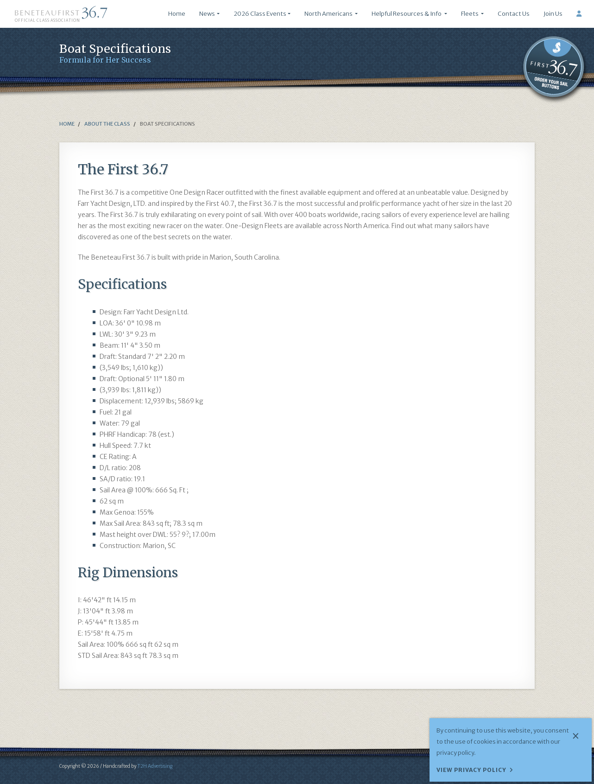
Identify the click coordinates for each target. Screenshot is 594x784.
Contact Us (514, 14)
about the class (106, 124)
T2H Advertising (154, 766)
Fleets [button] (470, 14)
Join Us (552, 14)
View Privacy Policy (471, 769)
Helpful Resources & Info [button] (407, 14)
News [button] (207, 14)
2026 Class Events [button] (260, 14)
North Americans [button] (329, 14)
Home (176, 14)
